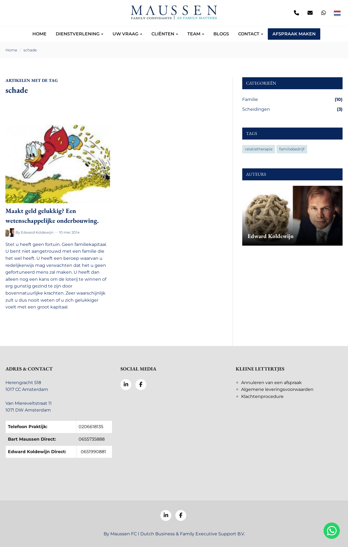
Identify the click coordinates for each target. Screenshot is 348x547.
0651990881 (93, 451)
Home (39, 33)
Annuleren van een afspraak (271, 382)
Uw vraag (127, 33)
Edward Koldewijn (37, 232)
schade (30, 50)
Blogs (221, 33)
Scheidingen (292, 109)
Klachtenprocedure (262, 396)
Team (195, 33)
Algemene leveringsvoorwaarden (277, 389)
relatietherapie (258, 149)
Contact (250, 33)
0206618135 (91, 426)
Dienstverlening (79, 33)
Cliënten (164, 33)
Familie (292, 99)
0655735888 (92, 439)
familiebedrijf (291, 149)
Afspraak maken (294, 33)
